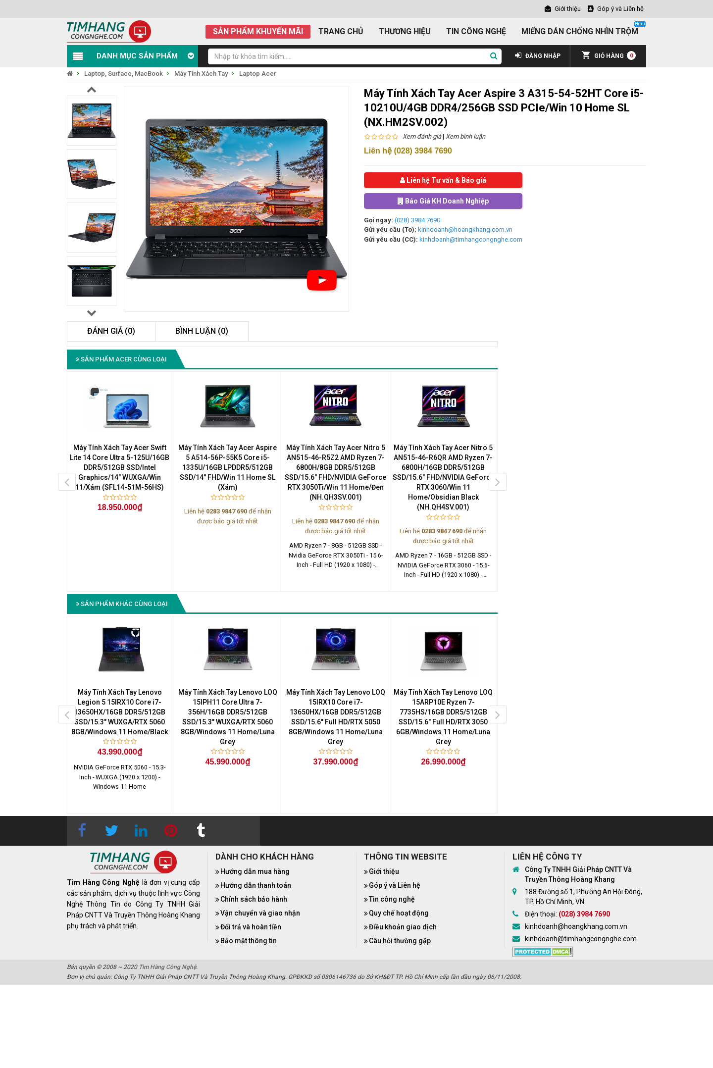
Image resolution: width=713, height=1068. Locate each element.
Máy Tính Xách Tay (201, 73)
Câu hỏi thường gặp (400, 941)
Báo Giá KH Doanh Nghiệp (443, 201)
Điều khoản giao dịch (403, 927)
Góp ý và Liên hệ (394, 885)
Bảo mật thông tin (248, 941)
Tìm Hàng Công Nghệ (167, 967)
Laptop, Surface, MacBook (123, 73)
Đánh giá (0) (111, 331)
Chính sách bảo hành (253, 899)
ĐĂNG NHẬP (537, 55)
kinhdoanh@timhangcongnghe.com (470, 239)
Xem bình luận (465, 136)
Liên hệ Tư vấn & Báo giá (443, 180)
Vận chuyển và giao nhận (260, 913)
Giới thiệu (384, 871)
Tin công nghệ (392, 899)
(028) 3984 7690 (417, 220)
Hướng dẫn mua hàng (255, 871)
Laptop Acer (257, 73)
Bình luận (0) (201, 331)
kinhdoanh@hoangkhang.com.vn (465, 229)
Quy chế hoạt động (399, 913)
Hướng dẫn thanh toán (255, 885)
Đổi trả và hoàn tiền (250, 927)
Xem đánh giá (422, 136)
